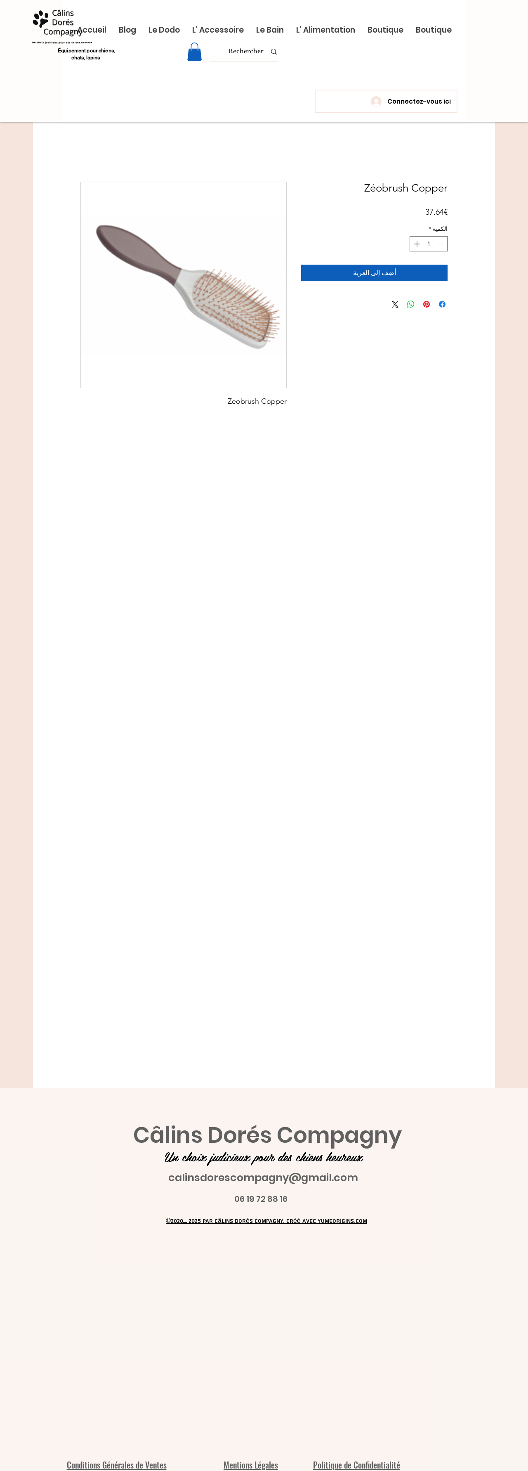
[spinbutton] (428, 244)
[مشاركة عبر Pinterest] (426, 304)
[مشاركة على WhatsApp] (411, 304)
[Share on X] (395, 304)
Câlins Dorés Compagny (267, 1135)
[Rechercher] (246, 52)
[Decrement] (441, 244)
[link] (194, 52)
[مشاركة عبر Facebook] (442, 304)
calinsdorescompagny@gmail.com (263, 1177)
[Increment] (416, 244)
